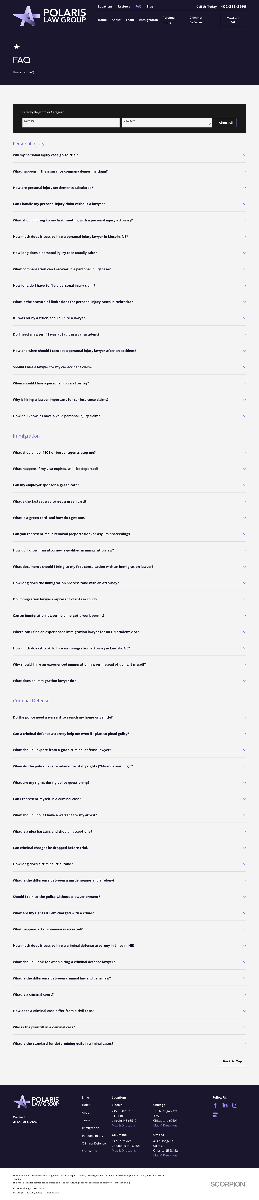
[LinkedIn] (225, 1105)
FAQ (138, 6)
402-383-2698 (233, 6)
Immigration (90, 1128)
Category (129, 120)
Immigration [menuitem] (148, 20)
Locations (105, 6)
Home (86, 1105)
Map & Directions (124, 1125)
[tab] (129, 158)
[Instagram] (234, 1105)
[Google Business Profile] (215, 1114)
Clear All (226, 122)
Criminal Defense (94, 1143)
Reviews (124, 6)
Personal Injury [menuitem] (169, 20)
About (86, 1113)
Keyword (29, 120)
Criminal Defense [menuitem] (196, 20)
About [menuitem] (116, 20)
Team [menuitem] (129, 20)
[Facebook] (215, 1105)
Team (86, 1120)
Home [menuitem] (102, 20)
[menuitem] (18, 1193)
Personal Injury (92, 1136)
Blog (150, 6)
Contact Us (233, 20)
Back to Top (232, 1061)
